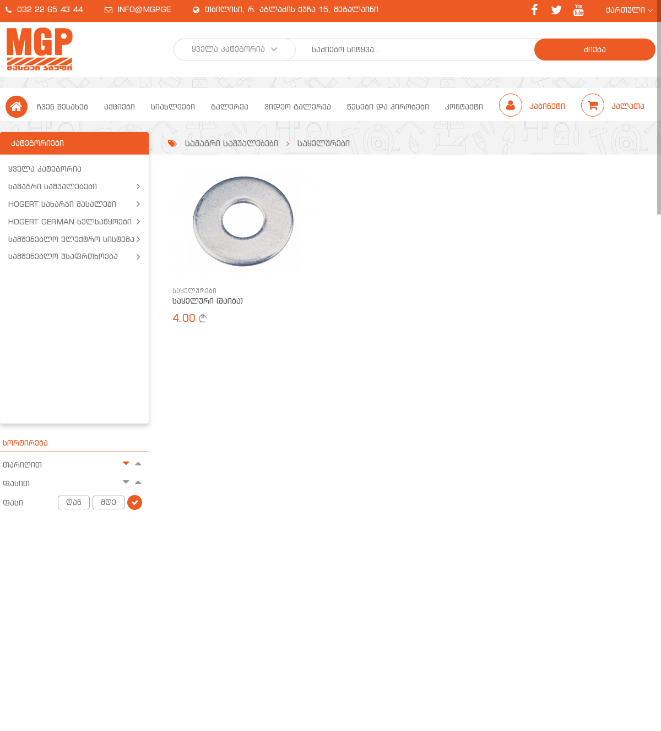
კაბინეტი (533, 106)
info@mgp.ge (144, 9)
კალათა (612, 106)
